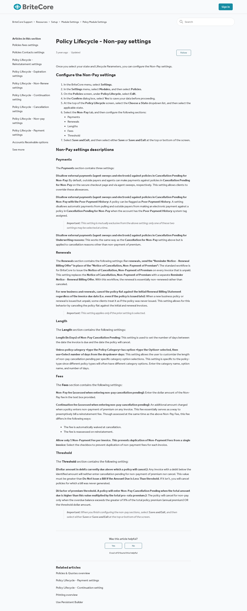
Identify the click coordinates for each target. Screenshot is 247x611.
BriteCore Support (22, 21)
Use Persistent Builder (69, 602)
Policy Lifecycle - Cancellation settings (30, 109)
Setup (54, 21)
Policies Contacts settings (28, 52)
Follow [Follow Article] (183, 52)
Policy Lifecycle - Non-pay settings (28, 121)
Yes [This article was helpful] (113, 545)
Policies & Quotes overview (73, 573)
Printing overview (67, 595)
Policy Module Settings (95, 21)
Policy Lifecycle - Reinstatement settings (27, 62)
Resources (41, 21)
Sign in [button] (226, 6)
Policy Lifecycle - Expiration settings (29, 74)
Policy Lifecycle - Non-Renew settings (30, 86)
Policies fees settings (25, 45)
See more (18, 149)
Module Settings (70, 21)
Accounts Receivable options (30, 142)
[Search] (205, 22)
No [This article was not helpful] (133, 545)
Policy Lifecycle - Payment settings (28, 133)
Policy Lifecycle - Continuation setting (31, 97)
